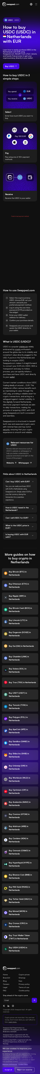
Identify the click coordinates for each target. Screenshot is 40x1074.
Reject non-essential (24, 1070)
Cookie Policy (23, 1064)
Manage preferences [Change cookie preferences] (10, 1064)
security (6, 429)
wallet (12, 377)
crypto (18, 349)
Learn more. (13, 1022)
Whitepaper (25, 463)
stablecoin (23, 346)
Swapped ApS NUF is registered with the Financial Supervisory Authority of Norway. (17, 1042)
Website (11, 463)
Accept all (8, 1070)
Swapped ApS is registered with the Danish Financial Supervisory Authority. (16, 1036)
